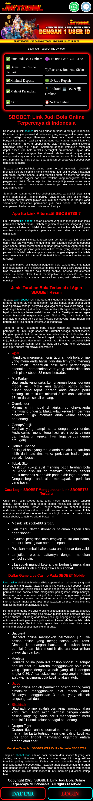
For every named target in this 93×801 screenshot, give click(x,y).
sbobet (28, 131)
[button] (86, 6)
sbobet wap (23, 755)
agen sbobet (21, 299)
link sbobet (26, 220)
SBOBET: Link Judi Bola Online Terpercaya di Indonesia (48, 782)
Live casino (10, 582)
